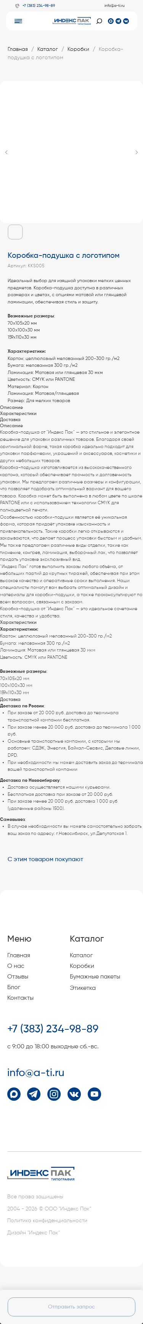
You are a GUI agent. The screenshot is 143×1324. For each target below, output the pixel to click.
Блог (13, 988)
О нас (15, 966)
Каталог (47, 49)
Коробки (78, 49)
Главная (18, 49)
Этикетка (83, 988)
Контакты (20, 998)
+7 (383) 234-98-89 (38, 6)
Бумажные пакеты (95, 977)
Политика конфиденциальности (47, 1220)
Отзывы (17, 977)
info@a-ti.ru (114, 6)
